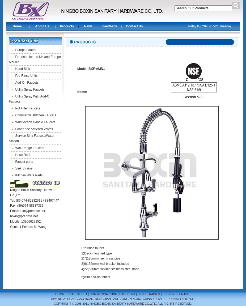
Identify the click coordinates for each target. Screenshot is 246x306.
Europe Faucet (25, 50)
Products (67, 26)
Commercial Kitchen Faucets (35, 115)
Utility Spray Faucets (30, 89)
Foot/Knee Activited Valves (34, 129)
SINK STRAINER (149, 294)
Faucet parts (24, 162)
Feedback (109, 26)
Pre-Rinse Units (26, 76)
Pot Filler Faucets (27, 108)
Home (17, 26)
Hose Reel (22, 155)
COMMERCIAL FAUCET (71, 294)
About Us (42, 26)
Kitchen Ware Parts (29, 175)
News (88, 26)
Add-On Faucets (27, 82)
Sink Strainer (24, 168)
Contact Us (134, 26)
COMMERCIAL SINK (103, 294)
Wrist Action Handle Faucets (35, 122)
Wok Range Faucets (29, 148)
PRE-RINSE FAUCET (177, 294)
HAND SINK (127, 294)
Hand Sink (22, 69)
